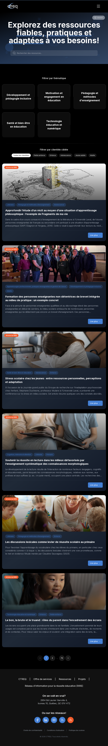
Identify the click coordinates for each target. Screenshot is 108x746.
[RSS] (62, 720)
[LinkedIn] (46, 720)
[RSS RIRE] (70, 720)
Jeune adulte (80, 155)
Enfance (53, 155)
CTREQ (22, 679)
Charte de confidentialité (32, 730)
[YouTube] (54, 720)
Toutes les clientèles (21, 155)
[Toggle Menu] (98, 6)
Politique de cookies (77, 730)
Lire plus (95, 235)
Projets (82, 679)
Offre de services (42, 679)
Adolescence (66, 155)
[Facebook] (37, 720)
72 (62, 658)
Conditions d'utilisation (55, 730)
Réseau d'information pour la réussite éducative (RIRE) (54, 685)
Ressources (65, 679)
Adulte (92, 155)
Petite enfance (39, 155)
